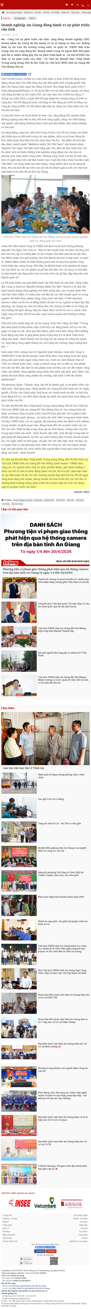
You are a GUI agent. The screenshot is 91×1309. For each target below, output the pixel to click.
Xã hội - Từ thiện (51, 12)
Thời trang (7, 1238)
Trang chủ (6, 18)
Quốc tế (5, 1228)
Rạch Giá (70, 500)
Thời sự (32, 18)
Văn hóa (83, 1228)
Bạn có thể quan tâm (15, 509)
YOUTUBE (51, 1251)
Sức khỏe (83, 1231)
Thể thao (6, 1231)
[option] (20, 1203)
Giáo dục (75, 12)
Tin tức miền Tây (9, 1241)
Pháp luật (83, 1225)
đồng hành (38, 500)
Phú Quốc (80, 500)
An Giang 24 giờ (14, 12)
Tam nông (83, 1234)
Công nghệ (7, 1225)
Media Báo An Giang (78, 1241)
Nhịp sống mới (8, 1234)
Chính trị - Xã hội (32, 12)
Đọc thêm (8, 708)
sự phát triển (49, 500)
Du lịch (84, 1238)
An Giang (5, 504)
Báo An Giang (17, 504)
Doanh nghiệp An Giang (22, 500)
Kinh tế (65, 12)
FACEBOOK (39, 1251)
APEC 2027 (60, 500)
